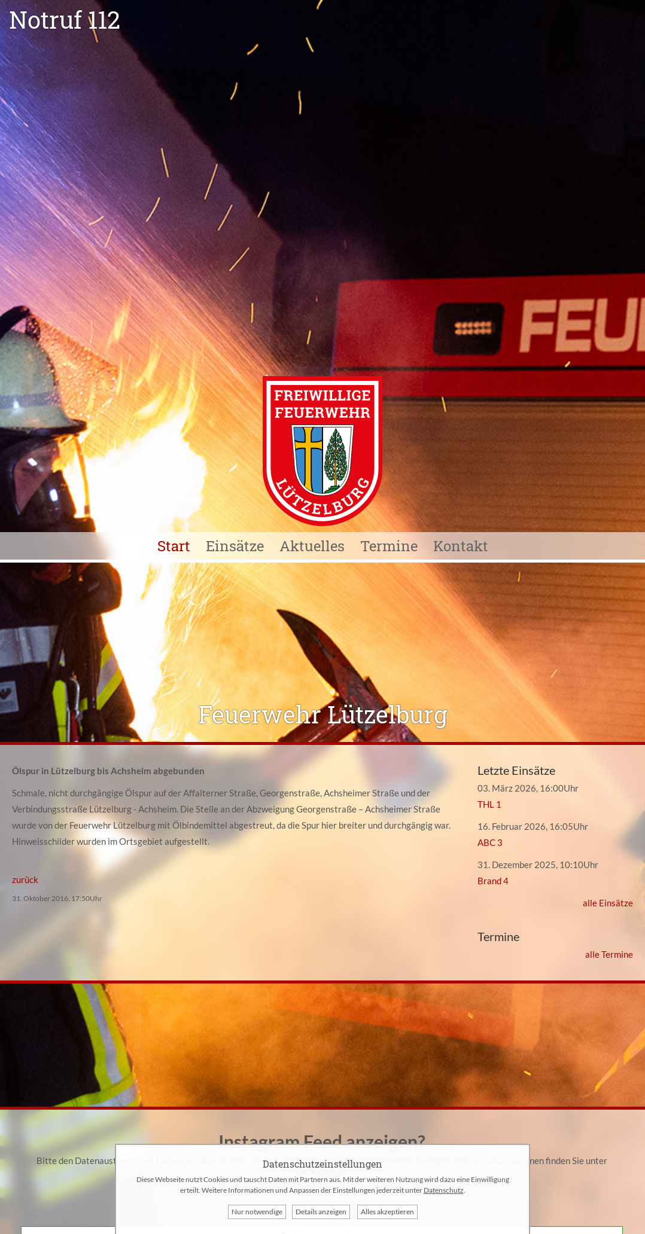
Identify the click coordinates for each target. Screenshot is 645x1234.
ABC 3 (490, 842)
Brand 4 (493, 880)
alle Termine (609, 954)
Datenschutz (444, 1190)
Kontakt (460, 545)
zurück (25, 879)
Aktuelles (312, 545)
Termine (389, 545)
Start (173, 545)
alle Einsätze (608, 902)
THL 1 (489, 804)
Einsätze (235, 545)
